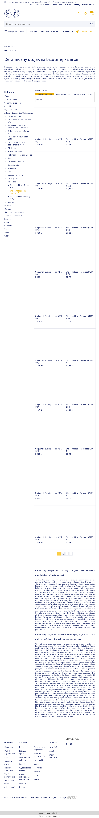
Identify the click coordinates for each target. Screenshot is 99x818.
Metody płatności (8, 768)
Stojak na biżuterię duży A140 (20, 197)
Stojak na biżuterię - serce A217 (18, 192)
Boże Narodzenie (15, 151)
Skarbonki (12, 168)
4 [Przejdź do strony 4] (71, 554)
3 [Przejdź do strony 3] (67, 554)
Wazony (7, 205)
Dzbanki (7, 209)
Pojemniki (8, 219)
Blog (55, 5)
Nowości (53, 747)
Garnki (7, 222)
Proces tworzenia (43, 5)
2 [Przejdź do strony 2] (63, 554)
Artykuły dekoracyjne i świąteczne (18, 113)
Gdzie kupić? (9, 787)
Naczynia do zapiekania (14, 212)
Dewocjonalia (13, 165)
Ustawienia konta (9, 781)
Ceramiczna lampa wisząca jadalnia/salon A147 (19, 143)
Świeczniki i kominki (16, 161)
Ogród (10, 158)
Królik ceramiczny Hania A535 (18, 138)
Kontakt (67, 5)
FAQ (6, 757)
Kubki (6, 96)
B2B (60, 5)
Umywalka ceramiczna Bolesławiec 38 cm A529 (18, 126)
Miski (6, 232)
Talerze (7, 229)
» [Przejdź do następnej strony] (74, 554)
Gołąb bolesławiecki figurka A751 (19, 120)
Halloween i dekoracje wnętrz (20, 155)
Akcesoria (12, 202)
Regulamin (8, 747)
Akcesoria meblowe (16, 175)
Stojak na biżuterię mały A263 (20, 186)
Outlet (51, 751)
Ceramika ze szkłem (12, 103)
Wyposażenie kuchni (13, 109)
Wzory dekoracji (53, 756)
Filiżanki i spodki (11, 99)
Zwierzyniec (13, 178)
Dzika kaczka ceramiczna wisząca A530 (18, 132)
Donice (11, 171)
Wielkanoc (12, 148)
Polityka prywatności (9, 752)
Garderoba (12, 182)
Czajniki (7, 106)
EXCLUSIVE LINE (15, 116)
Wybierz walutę (9, 47)
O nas (32, 5)
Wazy (6, 236)
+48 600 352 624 (88, 31)
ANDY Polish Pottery (73, 739)
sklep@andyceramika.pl (84, 5)
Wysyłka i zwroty (8, 762)
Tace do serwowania (13, 215)
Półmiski (8, 225)
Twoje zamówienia (9, 775)
